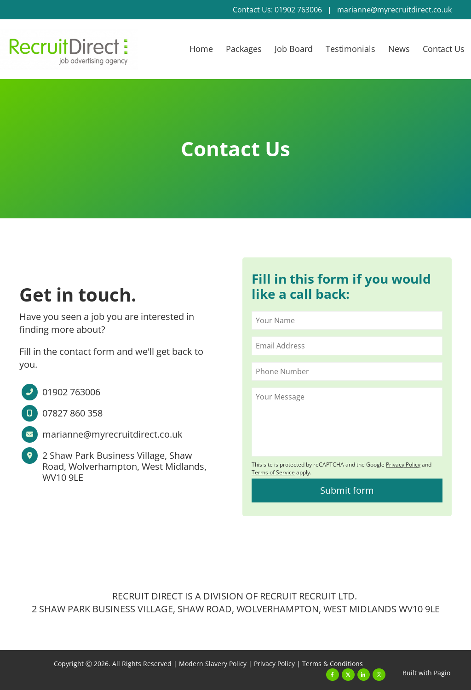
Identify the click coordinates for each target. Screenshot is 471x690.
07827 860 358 (72, 413)
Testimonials (350, 48)
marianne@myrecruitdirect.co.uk (394, 10)
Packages (244, 48)
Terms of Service (273, 472)
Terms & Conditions (332, 663)
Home (201, 48)
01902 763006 (71, 392)
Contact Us (444, 48)
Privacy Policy (274, 663)
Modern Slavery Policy (213, 663)
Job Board (294, 48)
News (399, 48)
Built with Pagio (426, 672)
